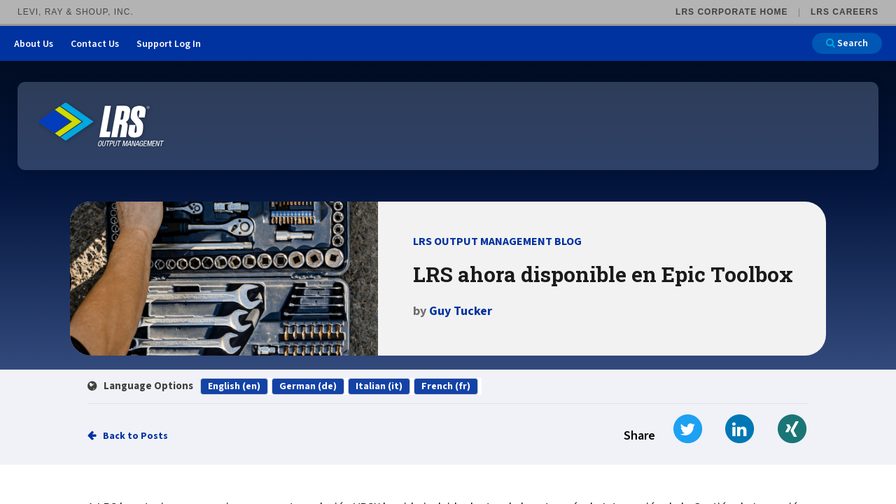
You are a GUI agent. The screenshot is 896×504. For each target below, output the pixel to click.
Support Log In (168, 44)
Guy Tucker (460, 311)
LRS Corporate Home (732, 12)
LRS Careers (844, 12)
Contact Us (95, 44)
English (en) (234, 386)
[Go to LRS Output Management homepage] (101, 125)
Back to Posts (135, 436)
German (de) (308, 386)
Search (847, 43)
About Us (33, 44)
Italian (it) (379, 386)
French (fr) (445, 386)
